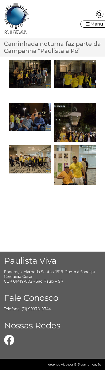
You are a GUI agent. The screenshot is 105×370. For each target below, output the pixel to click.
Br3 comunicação (87, 364)
